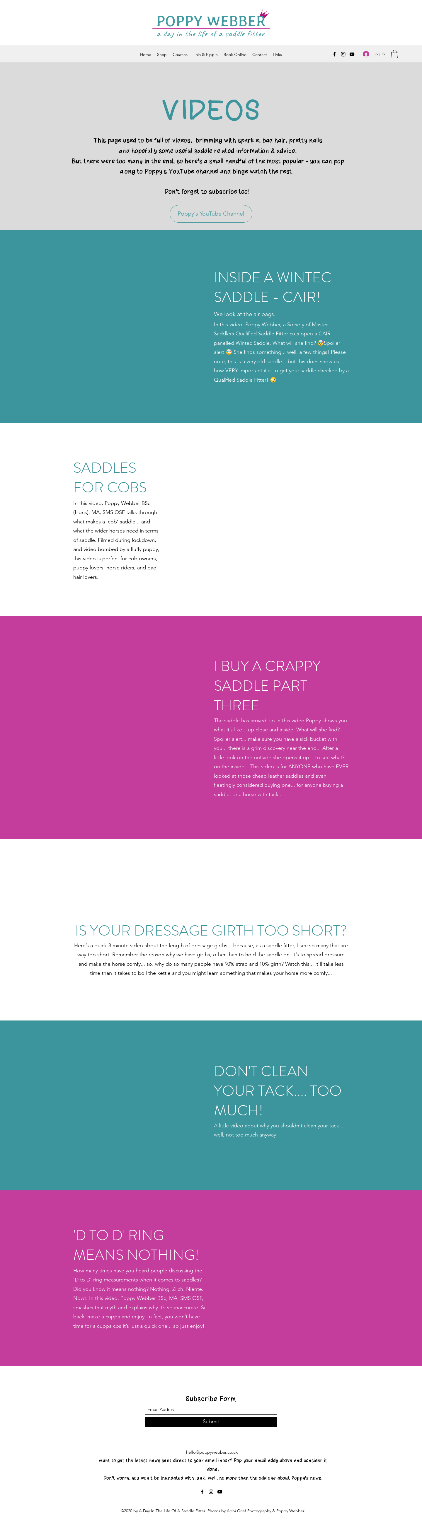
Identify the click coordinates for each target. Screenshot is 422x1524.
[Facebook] (334, 54)
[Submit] (211, 1422)
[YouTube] (352, 54)
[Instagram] (343, 54)
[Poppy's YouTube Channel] (211, 214)
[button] (394, 54)
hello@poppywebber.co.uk (212, 1452)
